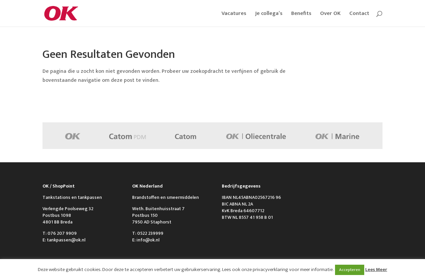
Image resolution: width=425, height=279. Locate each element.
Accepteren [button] (349, 269)
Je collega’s (269, 14)
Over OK (330, 14)
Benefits (301, 14)
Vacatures (233, 14)
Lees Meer (376, 269)
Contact (359, 14)
